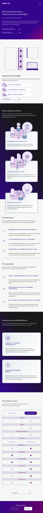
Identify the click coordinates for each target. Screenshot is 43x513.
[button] (40, 3)
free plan (11, 413)
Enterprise (31, 413)
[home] (6, 3)
